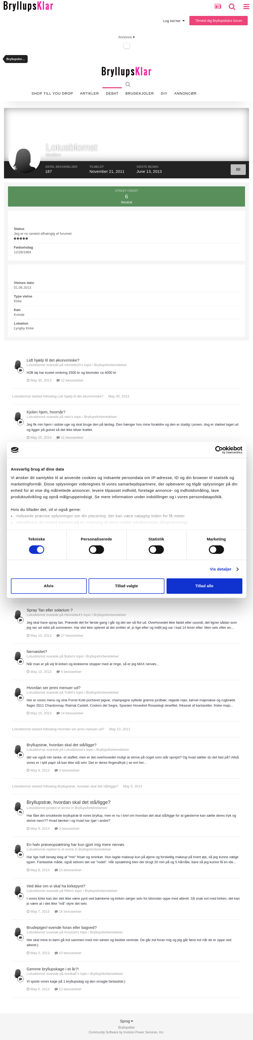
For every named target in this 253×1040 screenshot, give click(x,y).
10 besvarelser (68, 953)
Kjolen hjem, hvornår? (46, 412)
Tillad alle (204, 586)
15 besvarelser (68, 870)
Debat (112, 93)
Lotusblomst (21, 396)
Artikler (89, 93)
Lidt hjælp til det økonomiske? (53, 360)
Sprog (126, 1021)
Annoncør (185, 93)
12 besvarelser (70, 380)
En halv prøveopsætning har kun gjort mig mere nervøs (75, 844)
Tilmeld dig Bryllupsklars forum (218, 21)
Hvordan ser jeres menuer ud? (54, 687)
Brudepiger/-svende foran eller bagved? (62, 927)
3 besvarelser (67, 770)
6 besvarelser (69, 672)
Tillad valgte (126, 586)
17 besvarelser (70, 636)
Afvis (49, 586)
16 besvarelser (68, 911)
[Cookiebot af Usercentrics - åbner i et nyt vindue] (219, 450)
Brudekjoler (139, 93)
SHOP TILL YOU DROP (52, 93)
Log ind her (174, 21)
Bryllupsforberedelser (110, 365)
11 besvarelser (70, 437)
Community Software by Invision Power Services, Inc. (126, 1032)
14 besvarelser (70, 713)
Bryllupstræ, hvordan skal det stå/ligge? (62, 745)
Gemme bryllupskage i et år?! (53, 969)
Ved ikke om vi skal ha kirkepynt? (56, 886)
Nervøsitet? (37, 651)
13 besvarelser (68, 989)
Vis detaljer (220, 569)
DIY (164, 93)
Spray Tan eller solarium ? (50, 610)
